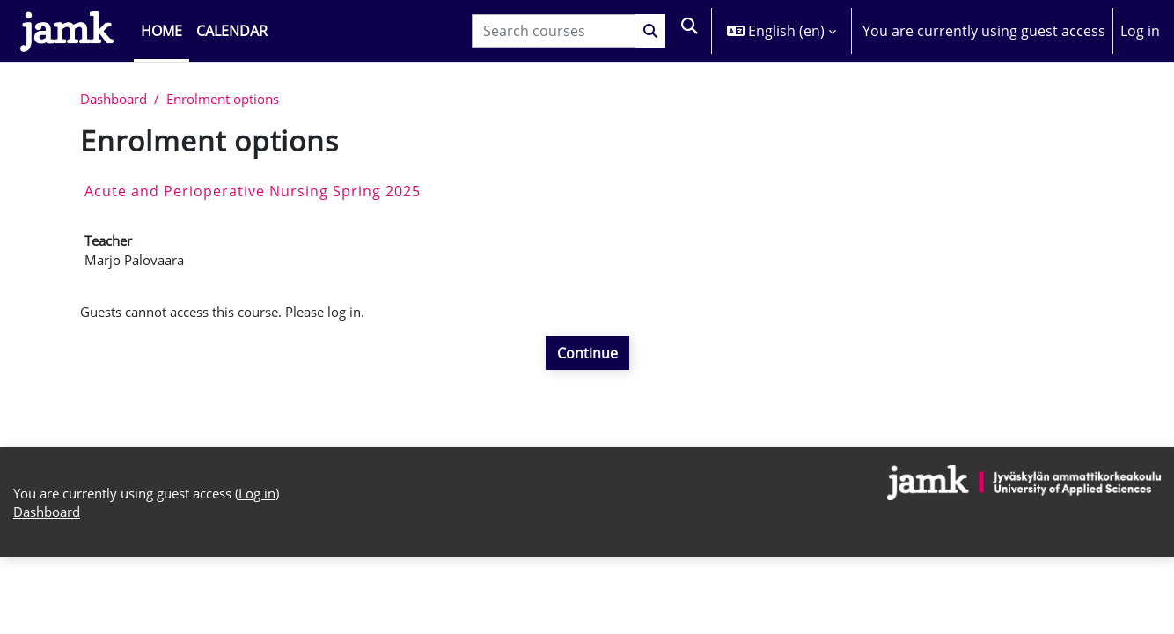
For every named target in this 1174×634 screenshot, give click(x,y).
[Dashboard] (67, 30)
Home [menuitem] (161, 31)
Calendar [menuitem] (232, 31)
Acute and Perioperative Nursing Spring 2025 (252, 193)
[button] (689, 31)
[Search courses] (552, 31)
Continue (587, 360)
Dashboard (117, 100)
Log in (1140, 31)
